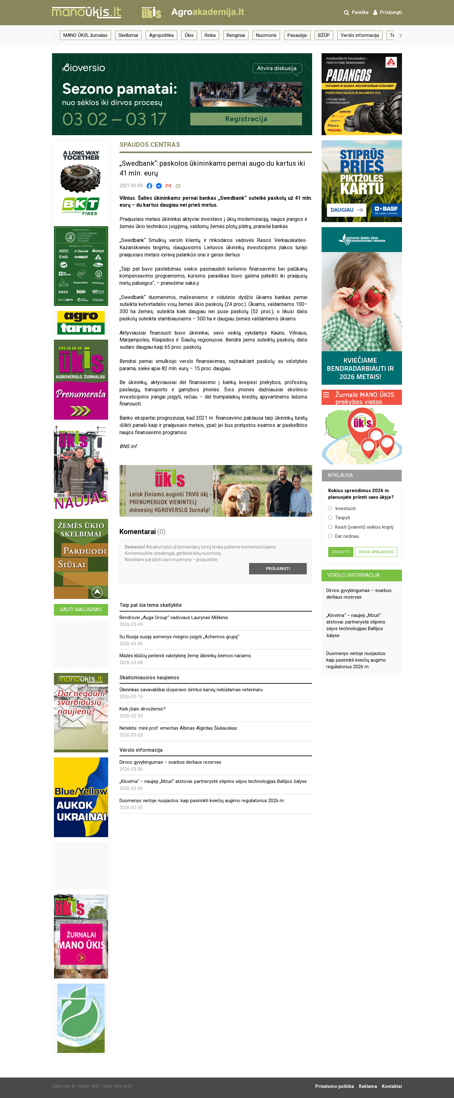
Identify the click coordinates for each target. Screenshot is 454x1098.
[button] (53, 35)
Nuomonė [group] (266, 35)
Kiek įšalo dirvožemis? (142, 709)
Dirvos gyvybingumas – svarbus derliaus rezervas (170, 762)
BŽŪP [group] (324, 35)
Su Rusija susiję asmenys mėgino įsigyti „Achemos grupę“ (179, 637)
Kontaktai (392, 1086)
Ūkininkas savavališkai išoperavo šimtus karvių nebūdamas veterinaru (191, 690)
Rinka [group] (210, 35)
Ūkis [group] (189, 35)
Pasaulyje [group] (297, 35)
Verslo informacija (353, 575)
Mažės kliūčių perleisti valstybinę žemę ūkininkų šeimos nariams (185, 655)
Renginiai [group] (236, 35)
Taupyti (339, 517)
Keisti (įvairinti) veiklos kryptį (360, 527)
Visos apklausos (376, 552)
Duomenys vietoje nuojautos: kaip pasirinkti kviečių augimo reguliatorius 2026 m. (202, 800)
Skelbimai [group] (128, 35)
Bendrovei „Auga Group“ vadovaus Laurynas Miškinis (173, 617)
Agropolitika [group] (161, 35)
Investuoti (342, 508)
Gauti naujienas (81, 609)
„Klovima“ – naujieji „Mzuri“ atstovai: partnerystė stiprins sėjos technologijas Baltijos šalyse (213, 781)
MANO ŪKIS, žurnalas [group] (85, 35)
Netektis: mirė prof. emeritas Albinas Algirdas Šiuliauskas (178, 728)
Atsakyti (341, 552)
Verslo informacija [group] (360, 35)
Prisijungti (278, 568)
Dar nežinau (343, 536)
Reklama (368, 1086)
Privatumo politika (334, 1086)
